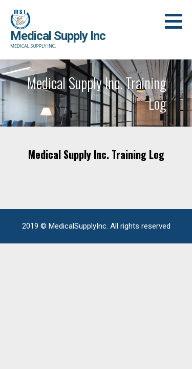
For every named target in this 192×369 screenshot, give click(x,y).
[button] (177, 21)
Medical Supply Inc (57, 36)
